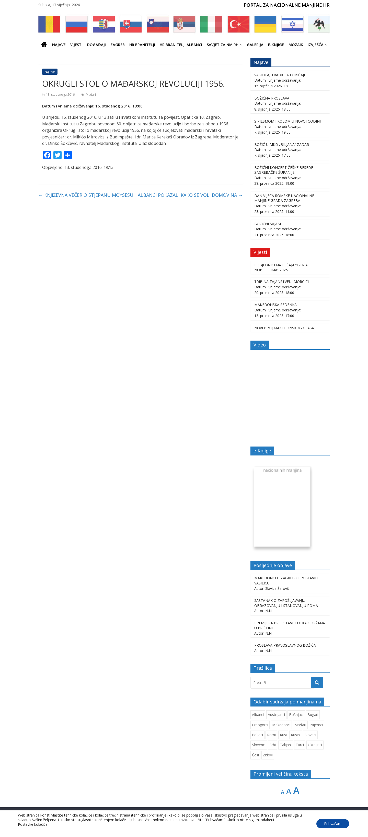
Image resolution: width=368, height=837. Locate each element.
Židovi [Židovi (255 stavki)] (268, 755)
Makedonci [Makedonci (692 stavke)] (281, 724)
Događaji (96, 44)
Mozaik (296, 44)
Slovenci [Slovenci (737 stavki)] (259, 744)
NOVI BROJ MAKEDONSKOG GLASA (284, 327)
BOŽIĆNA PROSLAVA (271, 98)
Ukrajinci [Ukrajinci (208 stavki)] (315, 744)
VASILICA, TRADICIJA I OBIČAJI (279, 74)
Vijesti (76, 44)
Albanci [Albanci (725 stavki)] (258, 714)
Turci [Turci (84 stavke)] (300, 744)
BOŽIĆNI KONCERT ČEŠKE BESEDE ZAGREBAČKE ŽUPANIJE (283, 170)
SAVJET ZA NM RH (222, 44)
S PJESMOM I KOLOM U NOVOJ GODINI (287, 121)
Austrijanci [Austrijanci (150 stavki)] (276, 714)
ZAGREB (117, 44)
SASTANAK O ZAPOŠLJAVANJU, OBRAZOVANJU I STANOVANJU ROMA (286, 603)
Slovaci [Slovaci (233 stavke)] (310, 734)
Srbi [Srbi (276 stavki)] (273, 744)
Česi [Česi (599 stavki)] (255, 755)
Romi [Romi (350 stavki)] (271, 734)
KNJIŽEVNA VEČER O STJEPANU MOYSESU (85, 195)
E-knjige (276, 44)
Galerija (255, 44)
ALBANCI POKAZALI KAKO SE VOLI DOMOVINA (190, 195)
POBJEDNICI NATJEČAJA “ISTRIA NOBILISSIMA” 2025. (281, 268)
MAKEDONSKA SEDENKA (275, 304)
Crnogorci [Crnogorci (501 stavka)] (260, 724)
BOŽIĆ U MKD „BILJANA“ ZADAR (281, 144)
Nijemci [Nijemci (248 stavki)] (316, 724)
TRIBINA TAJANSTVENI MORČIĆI (281, 281)
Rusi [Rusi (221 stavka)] (283, 734)
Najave (59, 44)
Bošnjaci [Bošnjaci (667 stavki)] (296, 714)
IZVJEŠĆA (316, 44)
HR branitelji (142, 44)
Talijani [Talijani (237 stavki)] (286, 744)
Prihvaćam (332, 823)
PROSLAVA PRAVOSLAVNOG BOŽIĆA (285, 645)
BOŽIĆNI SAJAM (267, 223)
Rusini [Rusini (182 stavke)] (296, 734)
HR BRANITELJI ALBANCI (181, 44)
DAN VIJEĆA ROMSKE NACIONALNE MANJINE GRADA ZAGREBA (284, 198)
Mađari (91, 94)
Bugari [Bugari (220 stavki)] (312, 714)
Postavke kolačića (33, 824)
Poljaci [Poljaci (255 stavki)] (257, 734)
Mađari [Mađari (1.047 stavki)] (300, 724)
